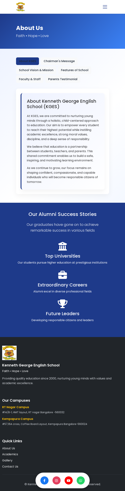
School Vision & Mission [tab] (36, 70)
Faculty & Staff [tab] (30, 79)
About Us (8, 448)
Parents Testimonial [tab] (62, 79)
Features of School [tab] (74, 70)
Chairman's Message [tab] (59, 61)
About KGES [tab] (27, 61)
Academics (10, 454)
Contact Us (10, 466)
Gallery (7, 460)
